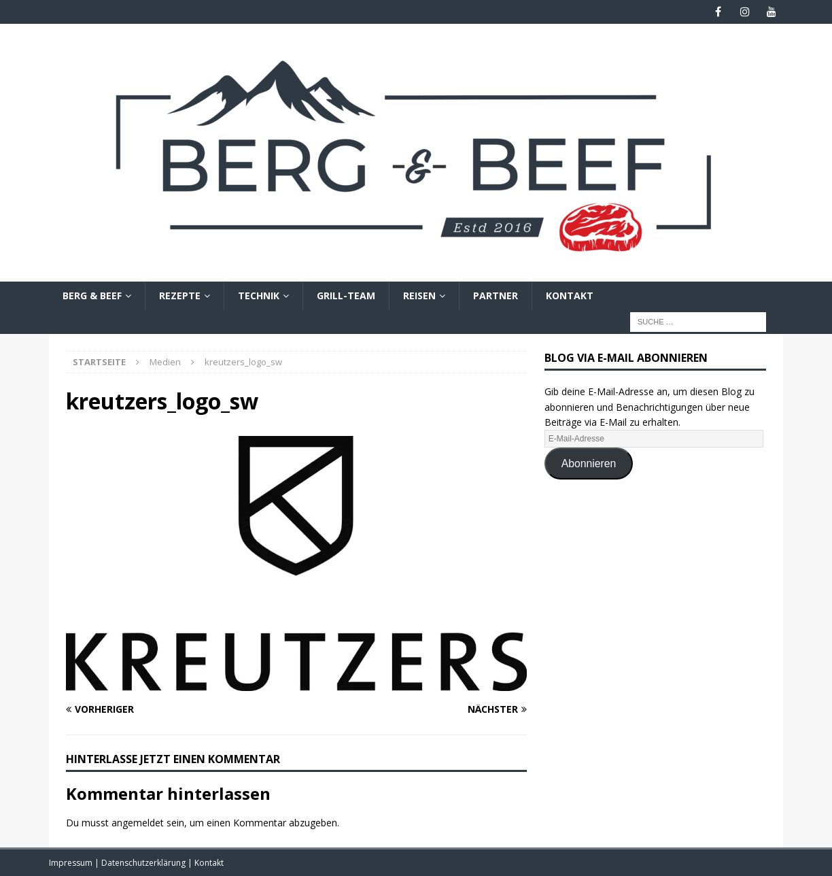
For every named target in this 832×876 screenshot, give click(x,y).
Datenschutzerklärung (144, 863)
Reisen (419, 295)
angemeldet (137, 822)
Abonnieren (589, 463)
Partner (495, 295)
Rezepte (180, 295)
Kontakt (569, 295)
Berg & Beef (92, 295)
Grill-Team (346, 295)
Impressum (71, 863)
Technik (258, 295)
